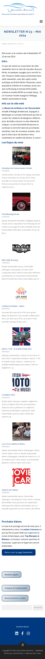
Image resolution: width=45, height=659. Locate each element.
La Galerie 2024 (8, 395)
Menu (41, 21)
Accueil (4, 44)
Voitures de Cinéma (10, 490)
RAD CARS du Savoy (10, 260)
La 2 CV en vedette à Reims (13, 444)
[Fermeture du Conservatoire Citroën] (21, 156)
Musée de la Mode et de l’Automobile (22, 108)
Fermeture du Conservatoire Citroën (17, 168)
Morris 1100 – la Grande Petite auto (17, 349)
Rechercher (38, 608)
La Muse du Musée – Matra (13, 306)
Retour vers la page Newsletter (19, 552)
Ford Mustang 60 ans (10, 214)
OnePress (39, 650)
